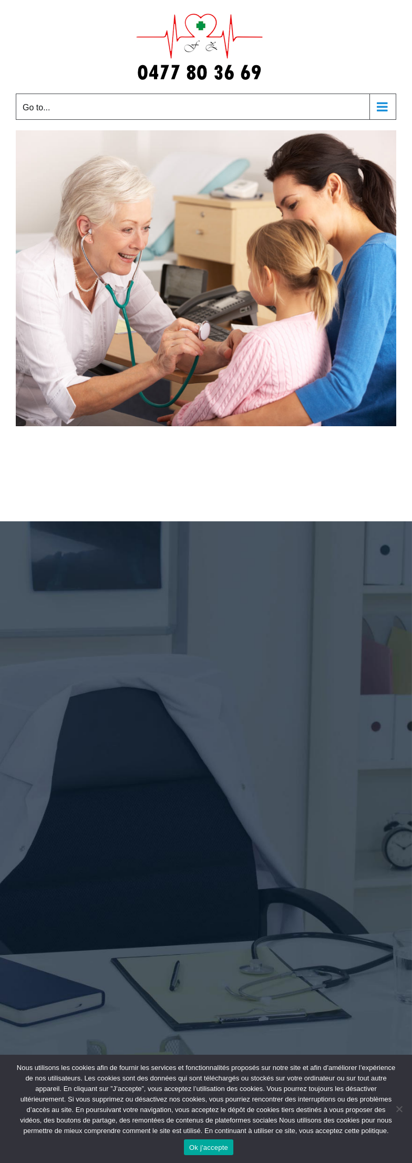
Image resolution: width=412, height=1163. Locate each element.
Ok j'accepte (208, 1147)
